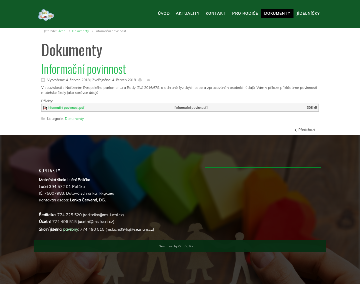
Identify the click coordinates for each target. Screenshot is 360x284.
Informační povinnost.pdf (66, 108)
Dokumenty (80, 31)
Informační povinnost (83, 68)
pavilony (70, 229)
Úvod (62, 31)
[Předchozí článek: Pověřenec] (304, 130)
